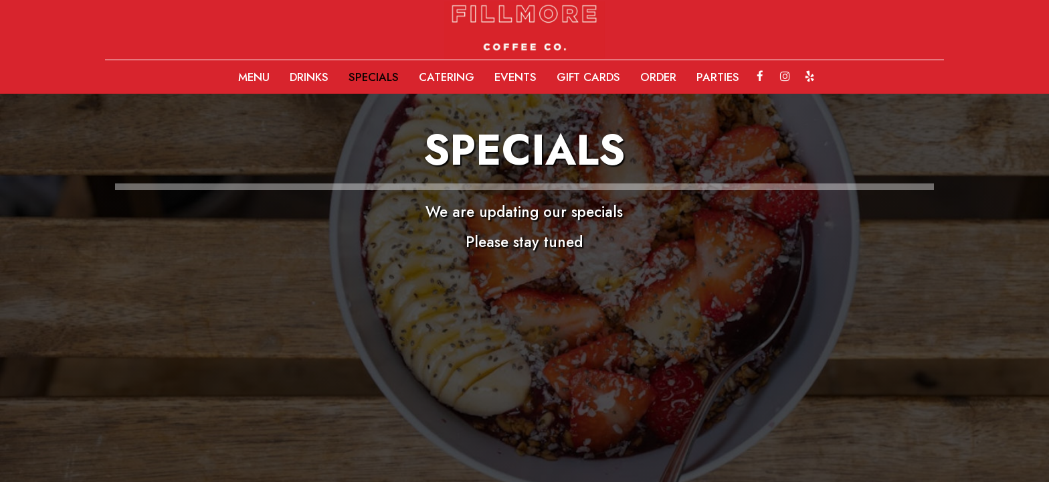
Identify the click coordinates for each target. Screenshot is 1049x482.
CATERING (446, 77)
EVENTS (515, 77)
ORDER (658, 77)
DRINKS (309, 77)
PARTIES (717, 77)
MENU (254, 77)
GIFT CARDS (588, 77)
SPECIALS (374, 77)
